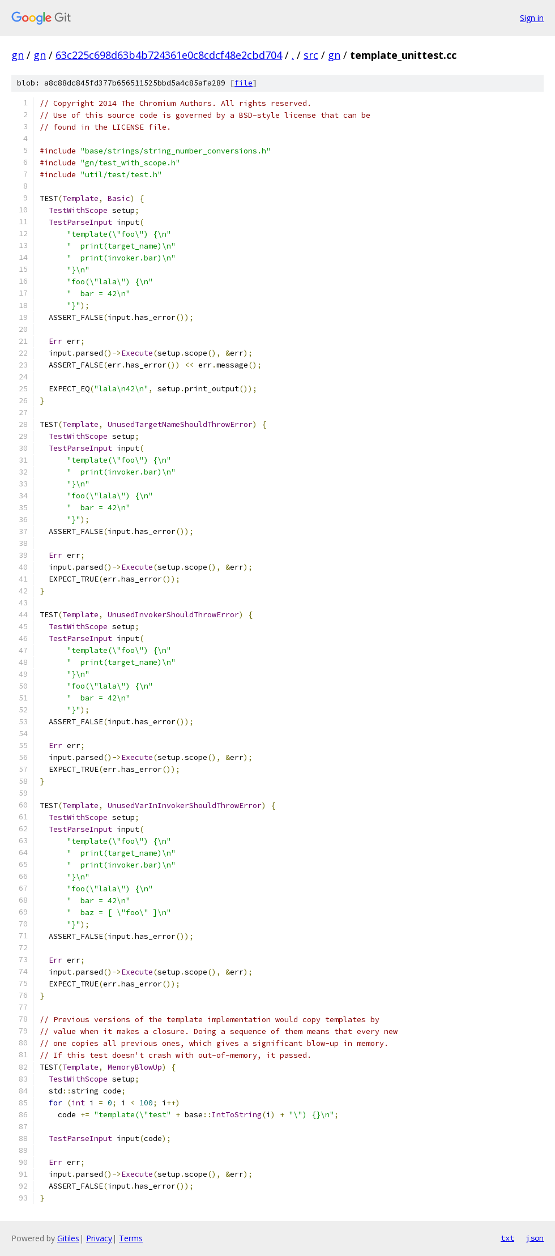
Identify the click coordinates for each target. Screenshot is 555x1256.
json (535, 1238)
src (311, 55)
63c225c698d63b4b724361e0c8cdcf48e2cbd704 (169, 55)
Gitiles (68, 1238)
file (243, 83)
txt (507, 1238)
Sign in (532, 17)
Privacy (99, 1238)
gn (17, 55)
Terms (131, 1238)
